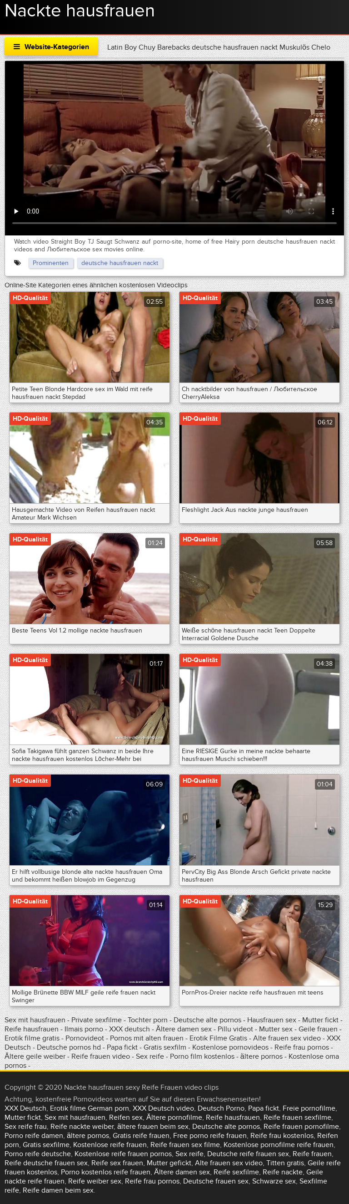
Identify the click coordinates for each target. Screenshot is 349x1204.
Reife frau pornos (301, 1047)
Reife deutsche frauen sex (46, 1163)
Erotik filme (68, 1108)
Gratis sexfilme (46, 1144)
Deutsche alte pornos (207, 1020)
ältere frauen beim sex (153, 1126)
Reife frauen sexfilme (297, 1117)
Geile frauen (318, 1029)
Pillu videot (235, 1029)
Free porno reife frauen (210, 1135)
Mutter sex (276, 1029)
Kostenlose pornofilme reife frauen (279, 1144)
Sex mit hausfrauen (35, 1020)
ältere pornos (261, 1056)
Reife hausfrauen (32, 1029)
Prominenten (51, 263)
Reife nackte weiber (82, 1126)
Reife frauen (312, 1153)
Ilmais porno (85, 1029)
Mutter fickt (320, 1020)
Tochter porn (148, 1020)
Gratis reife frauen (141, 1135)
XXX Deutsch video (163, 1108)
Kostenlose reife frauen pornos (123, 1153)
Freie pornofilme (309, 1108)
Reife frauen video (100, 1056)
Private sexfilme (96, 1020)
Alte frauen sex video (287, 1038)
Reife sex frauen (117, 1163)
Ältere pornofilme (174, 1117)
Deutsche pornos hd (70, 1047)
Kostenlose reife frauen (110, 1144)
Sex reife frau (26, 1126)
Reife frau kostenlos (282, 1135)
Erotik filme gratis (32, 1038)
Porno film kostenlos (203, 1056)
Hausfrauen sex (272, 1020)
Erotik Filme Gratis (218, 1038)
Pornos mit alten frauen (147, 1038)
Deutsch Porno (221, 1108)
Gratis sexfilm (165, 1047)
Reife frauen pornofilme (301, 1126)
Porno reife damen (34, 1135)
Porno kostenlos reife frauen (105, 1172)
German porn (108, 1108)
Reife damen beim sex (58, 1190)
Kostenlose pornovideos (230, 1047)
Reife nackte (283, 1172)
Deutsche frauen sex (216, 1181)
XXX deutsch (129, 1029)
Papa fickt (122, 1047)
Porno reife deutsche (38, 1153)
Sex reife (150, 1056)
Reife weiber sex (94, 1181)
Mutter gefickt (169, 1163)
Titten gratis (285, 1163)
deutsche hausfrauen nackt (119, 263)
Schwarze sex (274, 1181)
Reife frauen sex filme (185, 1144)
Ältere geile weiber (35, 1056)
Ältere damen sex (184, 1029)
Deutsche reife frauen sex (248, 1153)
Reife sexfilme (236, 1172)
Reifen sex (126, 1117)
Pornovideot (85, 1038)
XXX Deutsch (25, 1108)
